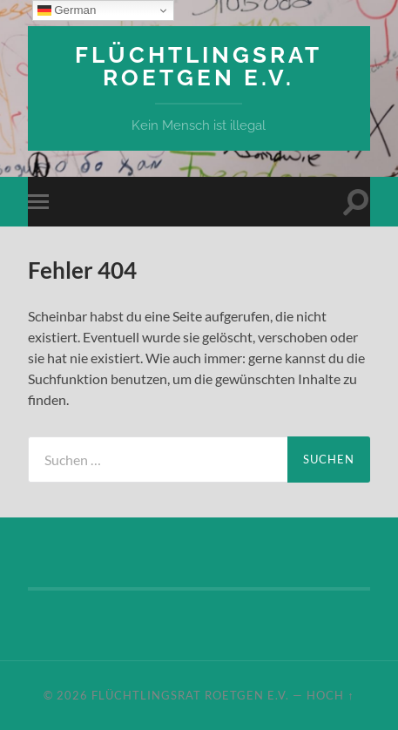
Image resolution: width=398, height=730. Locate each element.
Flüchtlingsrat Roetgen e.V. (198, 66)
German (67, 10)
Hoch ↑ (330, 695)
